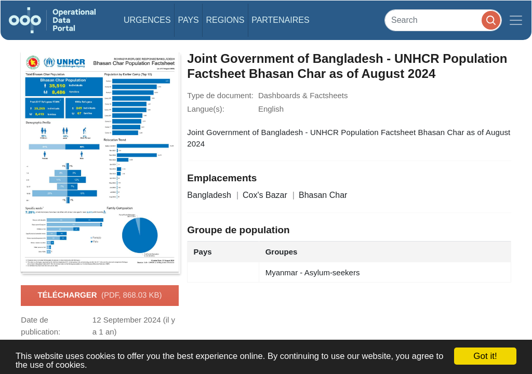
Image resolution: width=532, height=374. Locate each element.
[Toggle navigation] (516, 20)
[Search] (443, 20)
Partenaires (280, 20)
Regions (225, 20)
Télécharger (99, 295)
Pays (188, 20)
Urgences (147, 20)
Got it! (485, 356)
